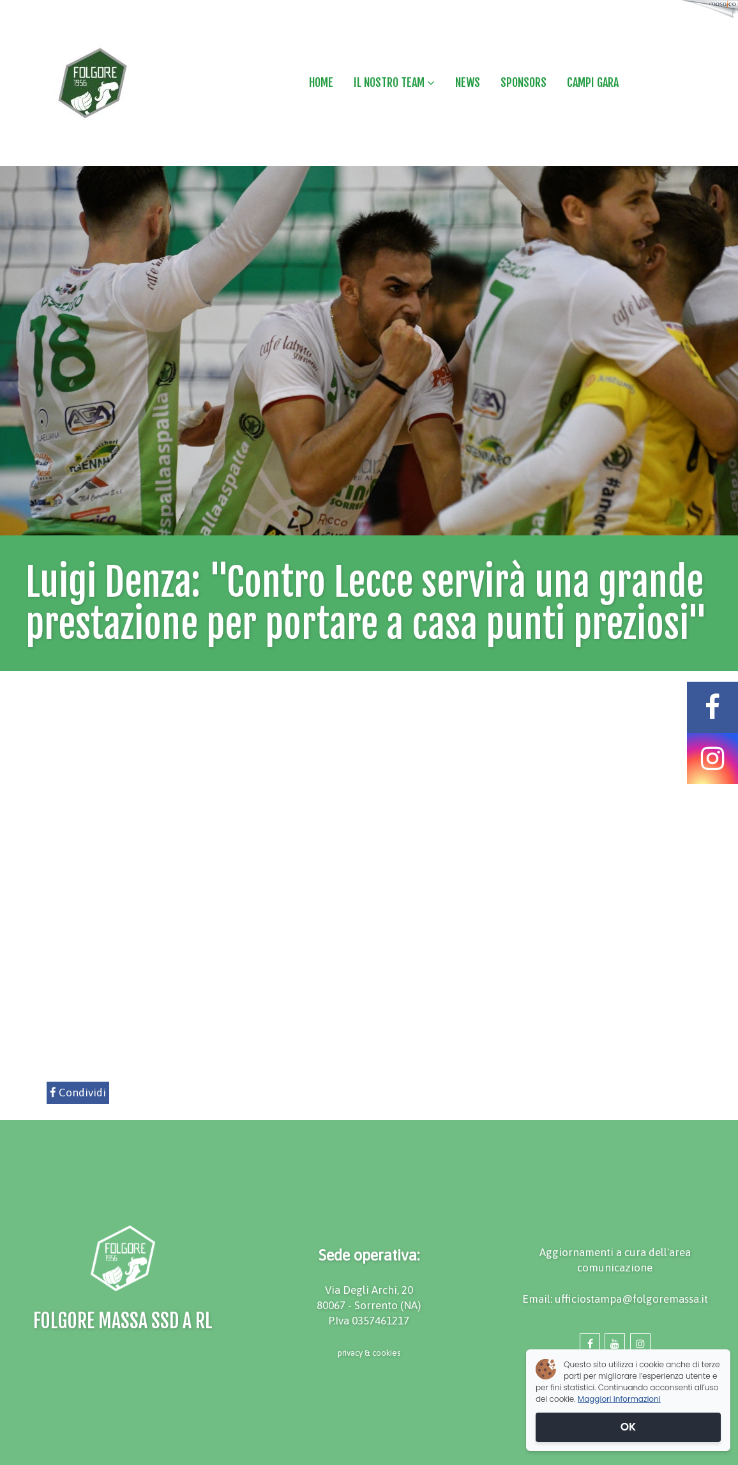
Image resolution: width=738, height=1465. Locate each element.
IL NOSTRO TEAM (394, 82)
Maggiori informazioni (619, 1398)
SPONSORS (523, 82)
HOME (321, 82)
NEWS (467, 82)
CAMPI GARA (593, 82)
